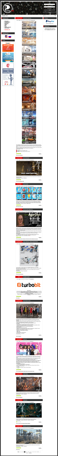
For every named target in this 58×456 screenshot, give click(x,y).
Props (19, 155)
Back (18, 451)
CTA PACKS (7, 22)
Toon (28, 371)
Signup (50, 12)
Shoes (27, 371)
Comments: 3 (32, 428)
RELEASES (7, 21)
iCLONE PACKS (19, 18)
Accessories (31, 371)
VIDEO (6, 24)
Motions (26, 423)
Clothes (25, 371)
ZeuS (19, 20)
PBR (23, 181)
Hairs (33, 371)
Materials (21, 181)
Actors (19, 206)
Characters (19, 336)
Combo (19, 423)
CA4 (22, 206)
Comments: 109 (33, 20)
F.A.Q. (6, 26)
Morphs (22, 371)
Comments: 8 (32, 211)
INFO (5, 25)
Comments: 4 (32, 402)
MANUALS (6, 23)
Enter (50, 10)
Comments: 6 (32, 243)
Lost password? (49, 8)
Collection (21, 155)
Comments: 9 (32, 186)
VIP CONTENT (19, 339)
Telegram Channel (8, 27)
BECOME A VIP (7, 29)
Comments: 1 (31, 341)
